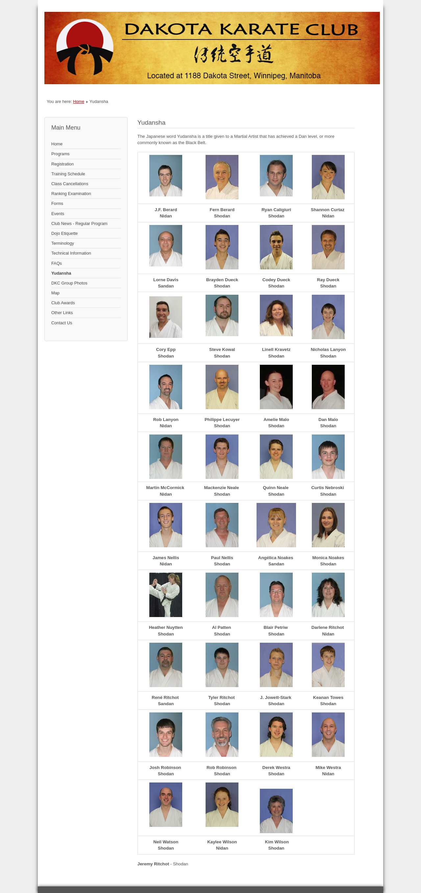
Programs (60, 153)
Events (57, 213)
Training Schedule (68, 173)
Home (78, 101)
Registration (62, 163)
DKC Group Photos (69, 283)
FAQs (56, 263)
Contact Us (61, 322)
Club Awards (63, 302)
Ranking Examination (71, 193)
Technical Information (71, 253)
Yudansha (61, 273)
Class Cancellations (69, 183)
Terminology (62, 243)
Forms (57, 203)
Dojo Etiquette (64, 233)
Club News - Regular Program (79, 223)
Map (55, 292)
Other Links (62, 312)
